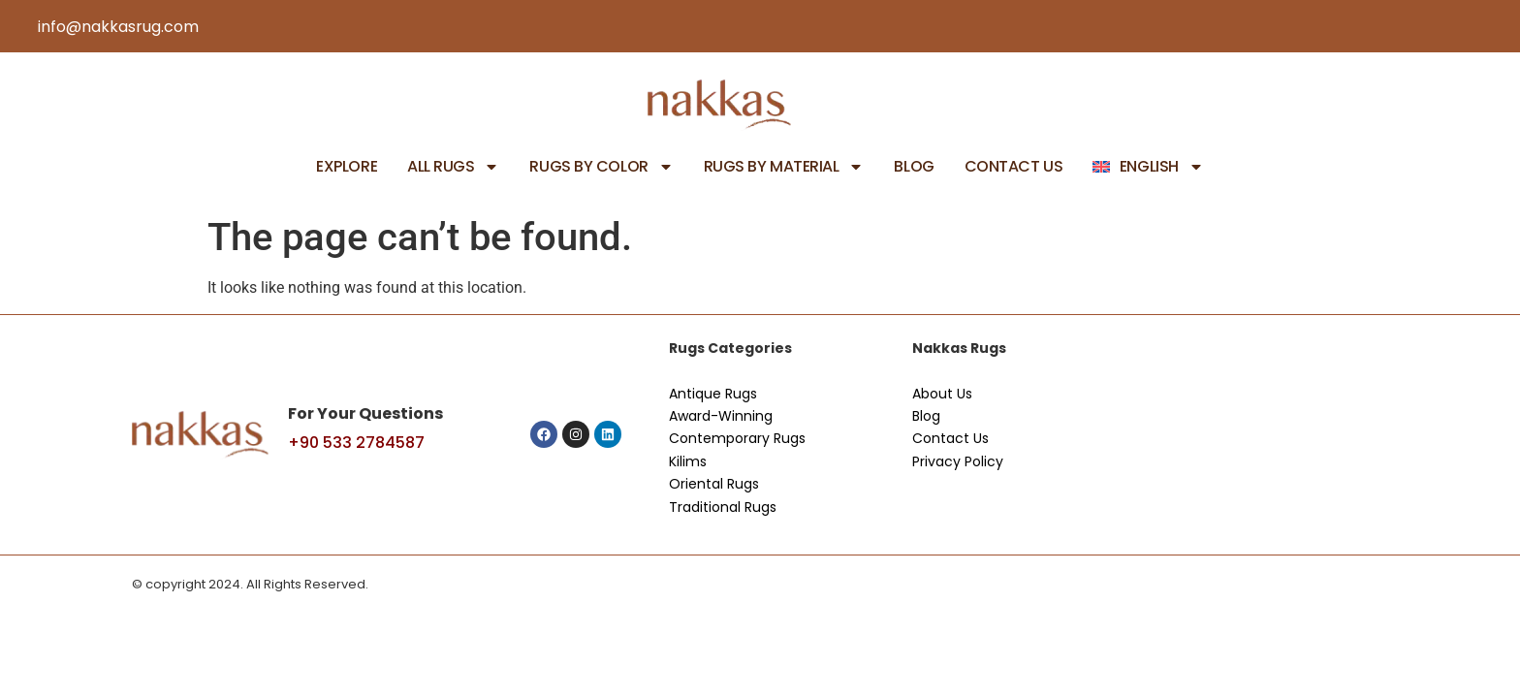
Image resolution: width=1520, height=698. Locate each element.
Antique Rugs (713, 393)
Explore (346, 166)
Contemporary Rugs (737, 438)
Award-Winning (721, 416)
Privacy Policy (957, 461)
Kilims (688, 461)
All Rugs (453, 166)
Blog (914, 166)
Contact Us (1014, 166)
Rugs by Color (601, 166)
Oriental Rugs (714, 483)
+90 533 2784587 (356, 442)
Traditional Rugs (722, 507)
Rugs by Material (784, 166)
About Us (942, 393)
